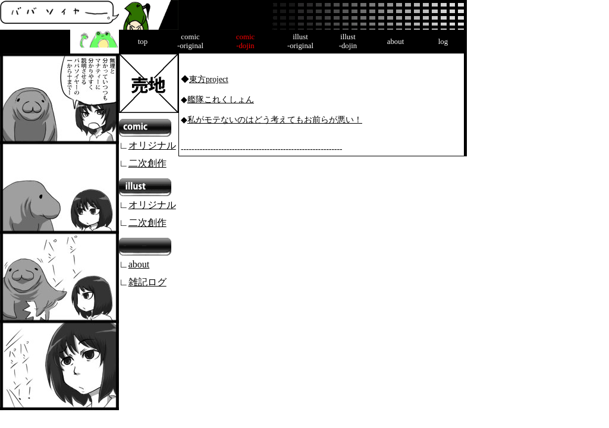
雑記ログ (147, 282)
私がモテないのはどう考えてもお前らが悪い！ (274, 119)
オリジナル (152, 145)
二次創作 (147, 163)
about (139, 264)
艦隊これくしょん (220, 99)
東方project (208, 79)
